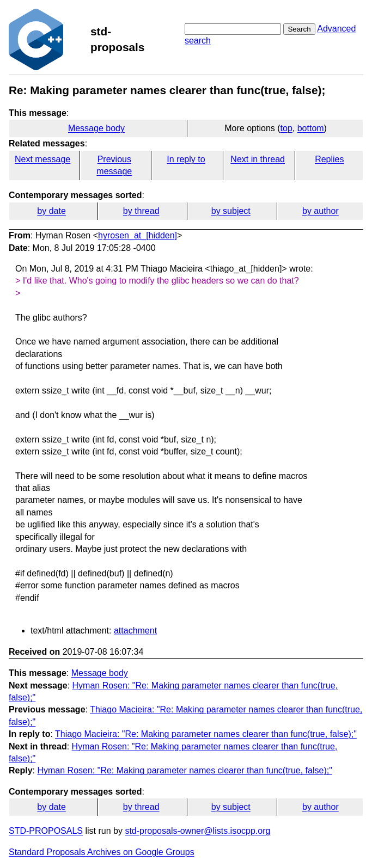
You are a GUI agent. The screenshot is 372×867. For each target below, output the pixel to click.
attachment (135, 630)
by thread (141, 211)
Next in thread (257, 159)
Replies (329, 159)
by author (320, 211)
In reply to (186, 159)
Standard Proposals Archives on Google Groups (101, 852)
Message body (96, 128)
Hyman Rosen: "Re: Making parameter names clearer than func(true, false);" (184, 770)
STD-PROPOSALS (46, 830)
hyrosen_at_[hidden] (137, 235)
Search (299, 29)
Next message (42, 159)
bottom (310, 128)
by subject (231, 211)
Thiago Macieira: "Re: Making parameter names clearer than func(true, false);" (206, 734)
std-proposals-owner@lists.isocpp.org (197, 830)
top (286, 128)
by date (51, 211)
